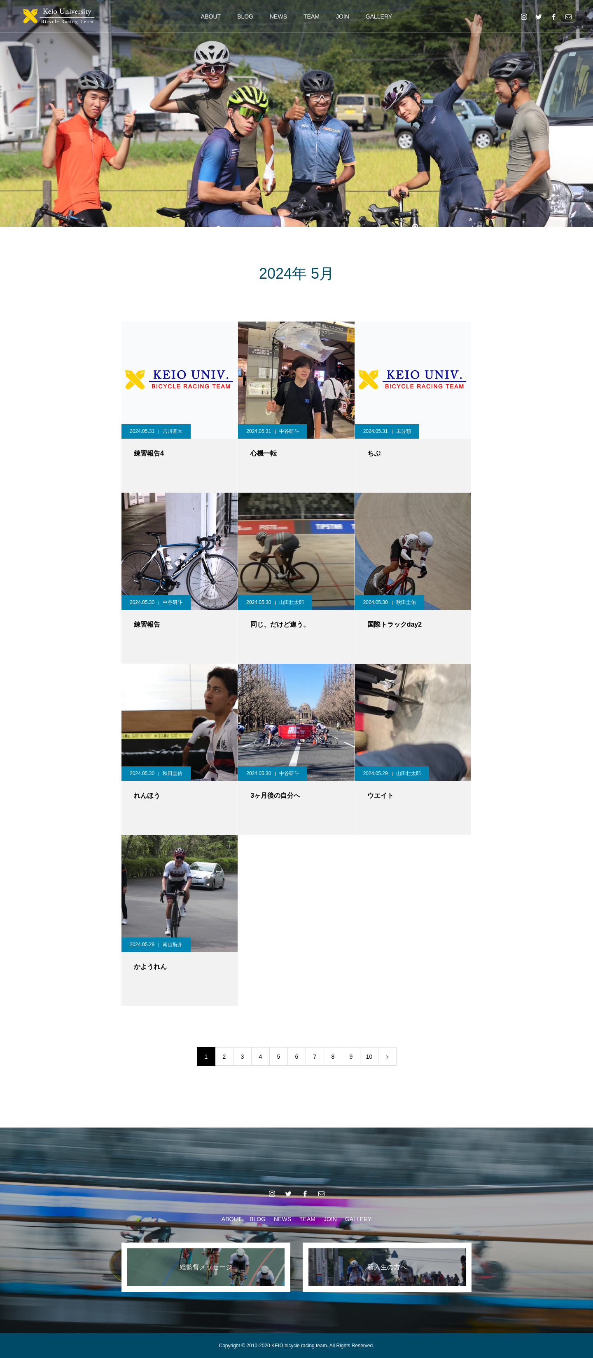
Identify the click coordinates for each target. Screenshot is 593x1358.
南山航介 (172, 944)
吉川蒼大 (172, 431)
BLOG (245, 16)
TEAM (312, 16)
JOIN (342, 16)
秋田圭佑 (406, 602)
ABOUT (211, 16)
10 (369, 1056)
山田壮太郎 (291, 602)
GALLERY (379, 16)
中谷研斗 (289, 431)
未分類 (403, 431)
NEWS (278, 16)
